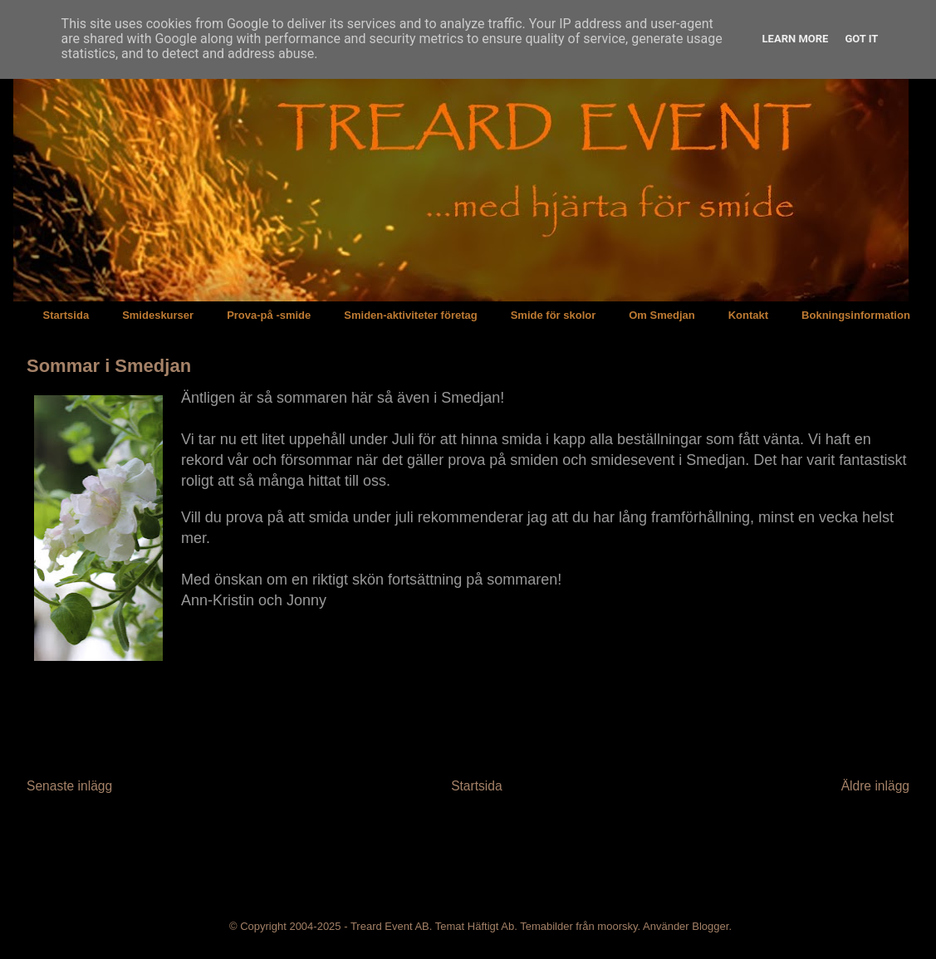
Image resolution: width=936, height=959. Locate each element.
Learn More (795, 38)
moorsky (617, 926)
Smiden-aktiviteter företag (410, 315)
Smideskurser (158, 315)
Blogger (710, 926)
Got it (861, 38)
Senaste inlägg (69, 786)
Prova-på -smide (269, 315)
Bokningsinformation (855, 315)
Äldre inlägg (875, 786)
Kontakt (748, 315)
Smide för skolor (553, 315)
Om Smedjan (661, 315)
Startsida (66, 315)
